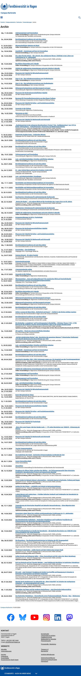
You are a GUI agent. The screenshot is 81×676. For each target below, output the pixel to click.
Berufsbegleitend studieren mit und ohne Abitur (30, 39)
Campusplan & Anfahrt (48, 635)
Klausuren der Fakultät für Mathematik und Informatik (32, 119)
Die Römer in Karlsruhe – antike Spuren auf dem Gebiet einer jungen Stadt (39, 550)
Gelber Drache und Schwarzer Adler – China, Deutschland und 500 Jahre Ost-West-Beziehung (45, 556)
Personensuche (46, 641)
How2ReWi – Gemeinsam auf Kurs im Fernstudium (31, 51)
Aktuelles (4, 649)
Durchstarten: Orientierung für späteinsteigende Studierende (35, 197)
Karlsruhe (19, 22)
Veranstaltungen (27, 22)
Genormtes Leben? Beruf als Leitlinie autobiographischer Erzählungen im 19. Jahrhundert (44, 513)
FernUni (3, 22)
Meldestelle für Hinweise (48, 639)
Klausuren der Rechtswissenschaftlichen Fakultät (31, 93)
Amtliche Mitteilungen (48, 654)
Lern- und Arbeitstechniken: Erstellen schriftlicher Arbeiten (34, 159)
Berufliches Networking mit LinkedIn (27, 64)
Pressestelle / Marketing (48, 644)
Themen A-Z (44, 649)
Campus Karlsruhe (8, 13)
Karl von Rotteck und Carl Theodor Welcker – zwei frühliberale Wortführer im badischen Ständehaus (47, 562)
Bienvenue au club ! (21, 113)
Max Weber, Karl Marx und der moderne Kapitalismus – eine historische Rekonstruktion (43, 589)
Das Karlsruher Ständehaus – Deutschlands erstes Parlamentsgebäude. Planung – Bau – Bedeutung (47, 596)
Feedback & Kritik (46, 637)
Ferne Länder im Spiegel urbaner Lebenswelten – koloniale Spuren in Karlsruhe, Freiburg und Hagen (47, 480)
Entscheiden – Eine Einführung (25, 249)
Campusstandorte (10, 22)
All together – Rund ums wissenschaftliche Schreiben (32, 331)
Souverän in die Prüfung (23, 108)
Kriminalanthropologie (22, 261)
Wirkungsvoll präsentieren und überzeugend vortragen (32, 88)
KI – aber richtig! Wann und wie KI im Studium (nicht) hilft (33, 170)
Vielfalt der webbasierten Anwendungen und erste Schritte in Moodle (37, 68)
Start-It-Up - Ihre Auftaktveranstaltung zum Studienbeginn (34, 78)
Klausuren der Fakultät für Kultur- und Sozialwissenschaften (34, 103)
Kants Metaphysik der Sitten (24, 395)
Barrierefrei (44, 651)
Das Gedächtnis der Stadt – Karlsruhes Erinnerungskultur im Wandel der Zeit (40, 455)
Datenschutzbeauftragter (49, 659)
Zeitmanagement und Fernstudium (26, 33)
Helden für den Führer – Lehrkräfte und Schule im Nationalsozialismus (38, 486)
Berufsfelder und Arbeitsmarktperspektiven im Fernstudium (34, 183)
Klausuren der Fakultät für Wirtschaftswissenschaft (31, 73)
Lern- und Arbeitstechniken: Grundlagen (28, 176)
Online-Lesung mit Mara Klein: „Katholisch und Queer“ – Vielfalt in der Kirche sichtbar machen (45, 312)
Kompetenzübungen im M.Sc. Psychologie (29, 217)
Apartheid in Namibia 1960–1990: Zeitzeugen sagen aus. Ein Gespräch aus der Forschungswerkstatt (47, 359)
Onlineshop (4, 656)
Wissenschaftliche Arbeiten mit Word (27, 45)
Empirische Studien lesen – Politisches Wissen (30, 134)
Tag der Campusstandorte (23, 448)
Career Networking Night (23, 461)
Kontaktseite (45, 634)
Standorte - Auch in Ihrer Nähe (21, 673)
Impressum (44, 661)
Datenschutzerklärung (48, 658)
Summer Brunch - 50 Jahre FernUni (26, 255)
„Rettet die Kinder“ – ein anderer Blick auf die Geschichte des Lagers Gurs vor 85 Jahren (43, 201)
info (6, 642)
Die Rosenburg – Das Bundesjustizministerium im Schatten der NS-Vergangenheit (41, 540)
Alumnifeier (19, 466)
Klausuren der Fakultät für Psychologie (27, 421)
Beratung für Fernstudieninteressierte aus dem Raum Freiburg (35, 98)
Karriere (3, 654)
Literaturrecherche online (23, 269)
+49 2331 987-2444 (12, 640)
